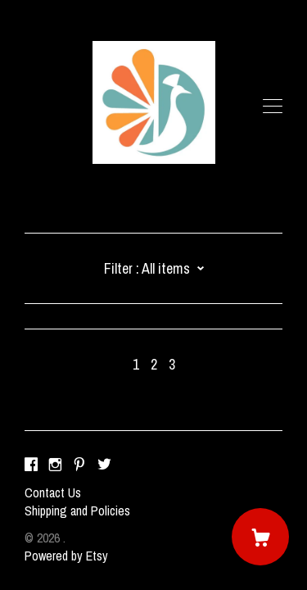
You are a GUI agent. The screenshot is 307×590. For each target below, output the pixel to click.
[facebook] (31, 465)
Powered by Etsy (66, 556)
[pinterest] (79, 465)
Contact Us (53, 492)
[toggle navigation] (272, 106)
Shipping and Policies (77, 511)
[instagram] (55, 465)
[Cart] (260, 536)
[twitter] (104, 465)
